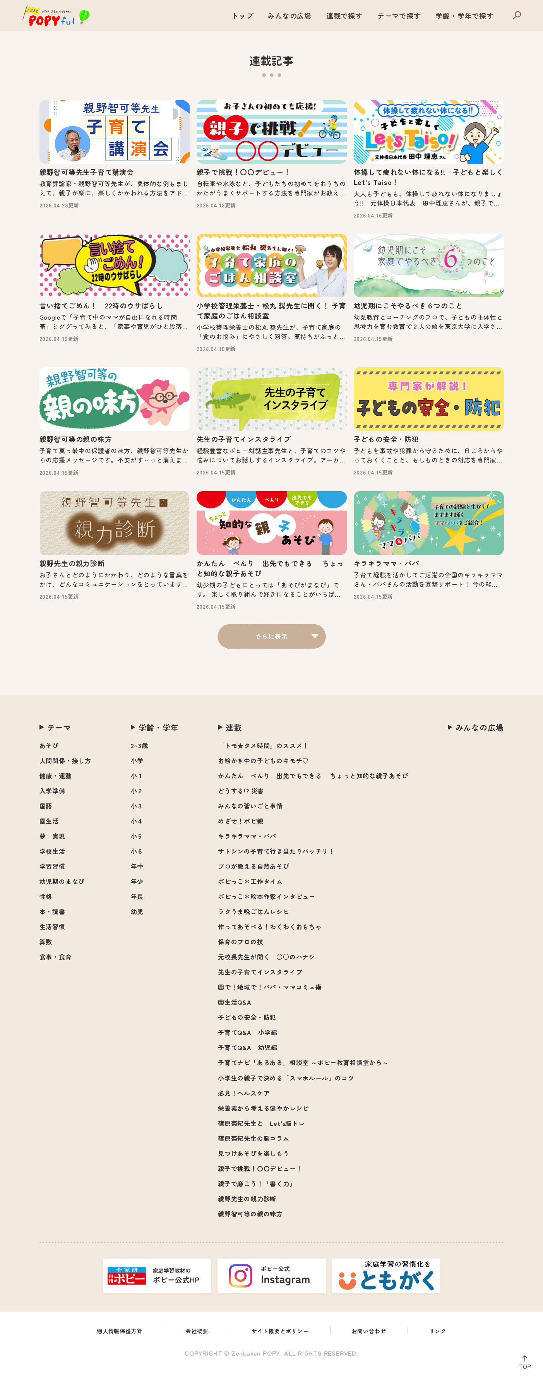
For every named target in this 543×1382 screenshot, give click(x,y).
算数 (46, 952)
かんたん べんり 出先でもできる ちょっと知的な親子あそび (313, 786)
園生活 (49, 832)
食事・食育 (55, 968)
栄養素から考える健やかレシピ (263, 1119)
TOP (523, 1364)
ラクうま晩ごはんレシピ (253, 922)
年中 (137, 877)
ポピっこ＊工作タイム (250, 892)
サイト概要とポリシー (281, 1343)
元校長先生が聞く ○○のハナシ (266, 968)
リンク (448, 1343)
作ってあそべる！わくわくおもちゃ (270, 937)
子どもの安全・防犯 (247, 1028)
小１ (137, 786)
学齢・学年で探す (464, 15)
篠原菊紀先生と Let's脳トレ (261, 1134)
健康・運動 (55, 786)
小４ (137, 832)
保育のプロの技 (241, 952)
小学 (137, 771)
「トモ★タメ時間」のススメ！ (263, 756)
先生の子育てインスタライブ (260, 983)
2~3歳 (139, 756)
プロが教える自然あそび (253, 877)
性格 (46, 907)
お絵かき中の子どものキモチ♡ (263, 771)
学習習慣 (52, 877)
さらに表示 (272, 647)
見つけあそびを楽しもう (253, 1164)
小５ (137, 847)
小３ (137, 817)
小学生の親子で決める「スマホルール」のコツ (286, 1089)
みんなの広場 (290, 15)
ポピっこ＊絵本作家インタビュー (266, 907)
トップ (242, 15)
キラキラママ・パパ (247, 847)
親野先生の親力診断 (247, 1209)
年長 (137, 907)
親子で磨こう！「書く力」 (257, 1194)
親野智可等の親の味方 (250, 1225)
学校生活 (52, 862)
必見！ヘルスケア (244, 1104)
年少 (137, 892)
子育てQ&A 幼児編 (247, 1058)
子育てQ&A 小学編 (247, 1043)
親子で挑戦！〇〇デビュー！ (260, 1179)
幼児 (137, 922)
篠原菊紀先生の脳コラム (253, 1149)
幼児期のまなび (62, 892)
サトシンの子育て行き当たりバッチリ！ (276, 862)
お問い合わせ (376, 1343)
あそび (49, 756)
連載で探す (344, 15)
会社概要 (193, 1343)
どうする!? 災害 (241, 802)
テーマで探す (399, 15)
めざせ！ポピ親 (241, 832)
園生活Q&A (235, 1013)
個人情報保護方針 (111, 1343)
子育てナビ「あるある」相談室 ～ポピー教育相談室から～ (303, 1073)
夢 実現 (52, 847)
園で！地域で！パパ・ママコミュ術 (270, 998)
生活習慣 (52, 937)
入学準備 (52, 802)
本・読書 (52, 922)
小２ (137, 802)
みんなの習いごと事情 (250, 817)
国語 (46, 817)
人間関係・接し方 (65, 771)
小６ (137, 862)
